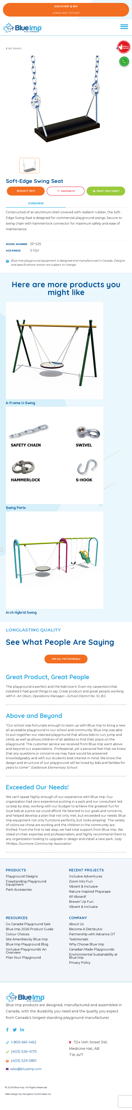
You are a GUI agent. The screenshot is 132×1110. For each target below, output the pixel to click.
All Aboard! (77, 896)
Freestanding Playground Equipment (26, 883)
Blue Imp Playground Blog (27, 944)
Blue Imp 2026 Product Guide (29, 929)
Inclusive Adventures (85, 876)
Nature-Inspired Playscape (90, 891)
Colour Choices (17, 934)
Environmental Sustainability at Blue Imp (93, 956)
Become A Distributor (86, 929)
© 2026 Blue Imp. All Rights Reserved (26, 1087)
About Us (76, 924)
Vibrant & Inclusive (83, 886)
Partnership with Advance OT (92, 934)
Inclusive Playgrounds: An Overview (26, 951)
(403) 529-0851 (21, 1061)
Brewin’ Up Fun (81, 901)
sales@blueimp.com (24, 1069)
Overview (36, 203)
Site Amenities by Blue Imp (27, 939)
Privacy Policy (79, 962)
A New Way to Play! (66, 9)
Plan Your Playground (23, 957)
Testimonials (78, 939)
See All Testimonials (66, 659)
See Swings (14, 48)
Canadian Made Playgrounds (91, 949)
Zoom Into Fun (81, 881)
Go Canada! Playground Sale (28, 924)
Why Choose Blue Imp (86, 944)
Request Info (26, 191)
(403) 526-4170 (21, 1051)
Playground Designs (22, 876)
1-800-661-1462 (21, 1042)
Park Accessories (19, 889)
